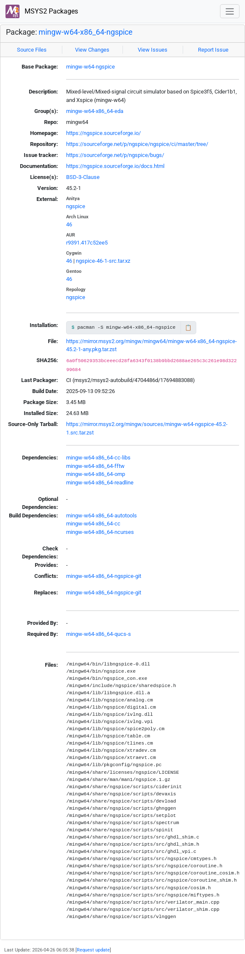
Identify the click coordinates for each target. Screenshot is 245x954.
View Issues (152, 50)
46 (69, 224)
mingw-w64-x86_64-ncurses (100, 532)
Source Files (32, 50)
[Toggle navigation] (229, 11)
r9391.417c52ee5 (87, 242)
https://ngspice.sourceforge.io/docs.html (115, 166)
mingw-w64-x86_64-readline (100, 482)
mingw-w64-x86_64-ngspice (86, 31)
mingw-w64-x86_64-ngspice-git (103, 576)
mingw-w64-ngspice (90, 66)
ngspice (75, 206)
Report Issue (213, 50)
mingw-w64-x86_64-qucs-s (98, 634)
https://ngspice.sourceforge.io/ (103, 133)
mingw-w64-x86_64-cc (93, 523)
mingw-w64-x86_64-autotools (101, 515)
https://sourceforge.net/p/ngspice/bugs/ (115, 155)
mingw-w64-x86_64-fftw (95, 466)
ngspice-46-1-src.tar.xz (103, 261)
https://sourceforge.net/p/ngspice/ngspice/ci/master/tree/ (137, 144)
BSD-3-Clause (83, 177)
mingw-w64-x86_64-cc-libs (98, 457)
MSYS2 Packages (42, 12)
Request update (93, 950)
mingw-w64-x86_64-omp (95, 474)
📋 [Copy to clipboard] (188, 327)
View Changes (92, 50)
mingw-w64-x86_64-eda (94, 111)
